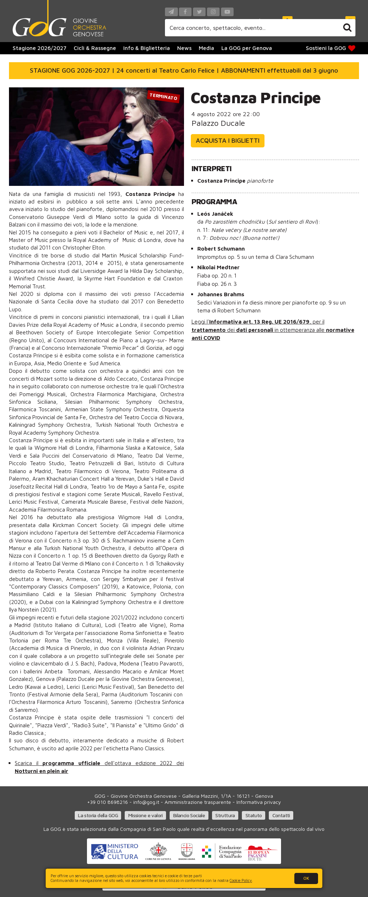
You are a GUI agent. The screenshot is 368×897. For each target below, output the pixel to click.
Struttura (225, 815)
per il (319, 321)
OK (306, 878)
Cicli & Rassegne (95, 48)
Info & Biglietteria (146, 48)
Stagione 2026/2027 (39, 48)
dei (231, 329)
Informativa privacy (258, 802)
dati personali (255, 329)
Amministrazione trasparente (198, 802)
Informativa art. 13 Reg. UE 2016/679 (259, 321)
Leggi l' (200, 321)
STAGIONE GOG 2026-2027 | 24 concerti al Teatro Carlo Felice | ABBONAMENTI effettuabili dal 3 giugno (184, 70)
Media (206, 48)
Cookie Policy (241, 880)
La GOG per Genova (246, 48)
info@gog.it (146, 802)
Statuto (253, 815)
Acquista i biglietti (227, 140)
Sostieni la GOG (331, 48)
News (184, 48)
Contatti (281, 815)
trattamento (209, 329)
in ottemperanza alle (300, 329)
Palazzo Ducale (218, 123)
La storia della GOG (98, 815)
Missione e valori (145, 815)
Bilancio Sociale (189, 815)
